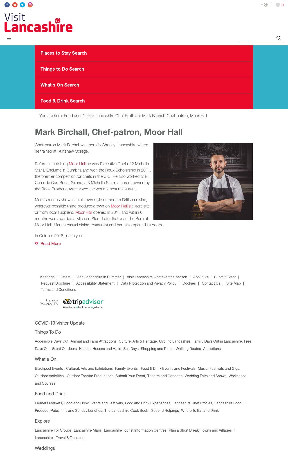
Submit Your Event (130, 376)
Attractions (212, 349)
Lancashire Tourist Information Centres (135, 430)
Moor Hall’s (121, 206)
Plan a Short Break (184, 430)
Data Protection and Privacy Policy (148, 283)
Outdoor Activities (50, 376)
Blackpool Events (49, 369)
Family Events (127, 369)
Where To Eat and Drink (200, 411)
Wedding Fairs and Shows (205, 376)
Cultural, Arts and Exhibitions (89, 369)
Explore (42, 421)
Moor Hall (77, 164)
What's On (45, 359)
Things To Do (48, 332)
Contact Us (211, 283)
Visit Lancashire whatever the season (157, 277)
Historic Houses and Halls (100, 349)
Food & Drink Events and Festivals (168, 369)
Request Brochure (55, 283)
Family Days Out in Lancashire (217, 341)
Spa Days (131, 349)
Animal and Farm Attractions (94, 341)
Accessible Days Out (51, 341)
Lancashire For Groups (53, 430)
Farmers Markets (48, 403)
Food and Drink (77, 116)
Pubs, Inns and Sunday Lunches (76, 411)
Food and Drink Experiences (147, 403)
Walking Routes (188, 349)
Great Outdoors (64, 349)
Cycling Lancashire (174, 341)
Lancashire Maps (88, 430)
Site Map (233, 283)
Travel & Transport (70, 438)
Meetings (46, 277)
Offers (65, 277)
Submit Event (225, 277)
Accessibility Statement (95, 283)
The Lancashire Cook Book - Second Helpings (141, 411)
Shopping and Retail (157, 349)
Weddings (45, 448)
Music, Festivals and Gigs (218, 369)
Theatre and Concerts (164, 376)
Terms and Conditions (58, 290)
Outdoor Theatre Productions (90, 376)
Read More (50, 243)
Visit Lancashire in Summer (98, 277)
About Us (200, 277)
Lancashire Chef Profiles (116, 116)
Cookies (189, 283)
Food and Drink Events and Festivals (93, 403)
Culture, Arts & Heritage (138, 341)
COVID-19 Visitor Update (60, 323)
